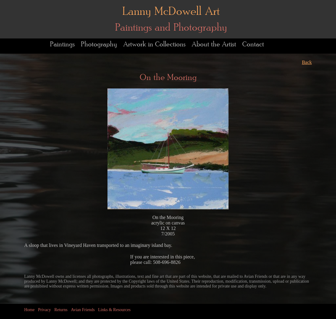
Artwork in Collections (154, 44)
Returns (61, 309)
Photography (99, 44)
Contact (253, 44)
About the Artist (214, 44)
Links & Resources (114, 309)
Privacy (44, 309)
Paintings (62, 44)
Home (29, 309)
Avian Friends (83, 309)
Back (307, 62)
